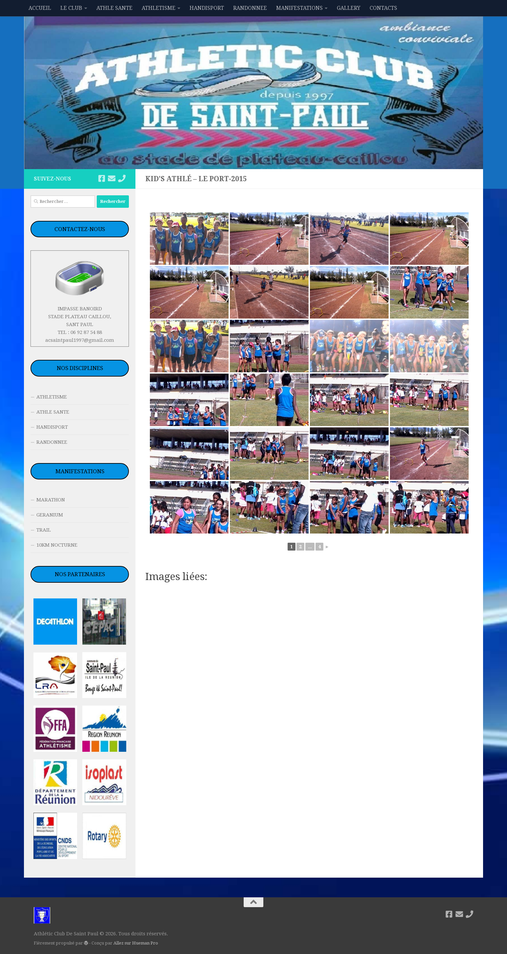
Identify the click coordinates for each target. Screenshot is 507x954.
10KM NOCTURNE (56, 545)
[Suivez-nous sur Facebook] (101, 178)
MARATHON (50, 500)
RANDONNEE (250, 8)
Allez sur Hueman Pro (135, 943)
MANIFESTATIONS (299, 8)
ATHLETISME (158, 8)
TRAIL (43, 530)
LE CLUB (71, 8)
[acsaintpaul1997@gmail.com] (111, 178)
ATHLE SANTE (114, 8)
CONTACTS (383, 8)
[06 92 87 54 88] (122, 178)
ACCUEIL (40, 8)
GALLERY (348, 8)
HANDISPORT (207, 8)
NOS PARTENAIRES (80, 574)
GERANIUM (49, 515)
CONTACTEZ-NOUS (79, 229)
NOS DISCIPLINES (80, 368)
